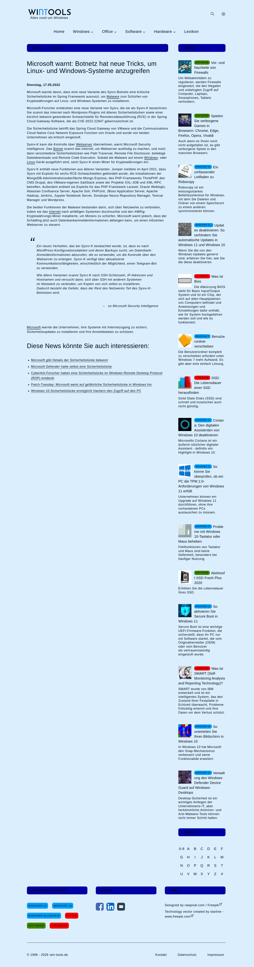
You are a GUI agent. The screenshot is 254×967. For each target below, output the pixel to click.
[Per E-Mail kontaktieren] (121, 907)
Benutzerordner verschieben (209, 341)
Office (107, 32)
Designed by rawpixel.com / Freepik (192, 905)
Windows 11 (37, 905)
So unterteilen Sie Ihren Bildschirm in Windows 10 (201, 734)
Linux (31, 162)
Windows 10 (62, 905)
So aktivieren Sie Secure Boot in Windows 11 (198, 614)
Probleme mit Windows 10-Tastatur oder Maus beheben (200, 534)
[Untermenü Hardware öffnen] (174, 31)
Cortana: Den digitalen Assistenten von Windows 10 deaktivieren (201, 427)
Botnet (58, 149)
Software (133, 32)
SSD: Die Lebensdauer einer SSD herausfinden (199, 385)
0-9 (181, 849)
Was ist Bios (208, 279)
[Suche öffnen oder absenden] (212, 13)
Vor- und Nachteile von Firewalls (209, 67)
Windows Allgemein (44, 915)
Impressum (216, 955)
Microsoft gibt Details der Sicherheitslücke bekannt (69, 360)
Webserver (84, 144)
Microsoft (34, 327)
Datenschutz (187, 955)
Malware (113, 96)
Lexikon (191, 32)
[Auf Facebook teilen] (100, 907)
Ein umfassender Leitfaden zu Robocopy (198, 174)
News (56, 47)
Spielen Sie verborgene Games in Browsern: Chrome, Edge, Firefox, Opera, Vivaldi (200, 125)
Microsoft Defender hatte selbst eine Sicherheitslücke (71, 366)
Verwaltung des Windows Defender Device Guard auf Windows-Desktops (201, 782)
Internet (55, 211)
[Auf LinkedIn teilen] (110, 907)
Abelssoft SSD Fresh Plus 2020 (209, 578)
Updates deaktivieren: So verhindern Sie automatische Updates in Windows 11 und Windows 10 (201, 235)
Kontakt (161, 955)
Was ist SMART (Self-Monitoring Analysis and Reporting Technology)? (201, 676)
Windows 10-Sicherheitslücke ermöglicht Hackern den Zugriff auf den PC (86, 391)
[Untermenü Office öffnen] (115, 31)
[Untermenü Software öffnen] (143, 31)
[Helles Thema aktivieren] (223, 14)
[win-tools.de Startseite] (49, 13)
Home (59, 32)
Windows (81, 32)
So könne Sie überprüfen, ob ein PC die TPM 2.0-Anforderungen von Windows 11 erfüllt (201, 479)
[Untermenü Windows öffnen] (92, 31)
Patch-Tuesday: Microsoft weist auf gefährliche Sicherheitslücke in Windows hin (91, 384)
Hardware (163, 32)
